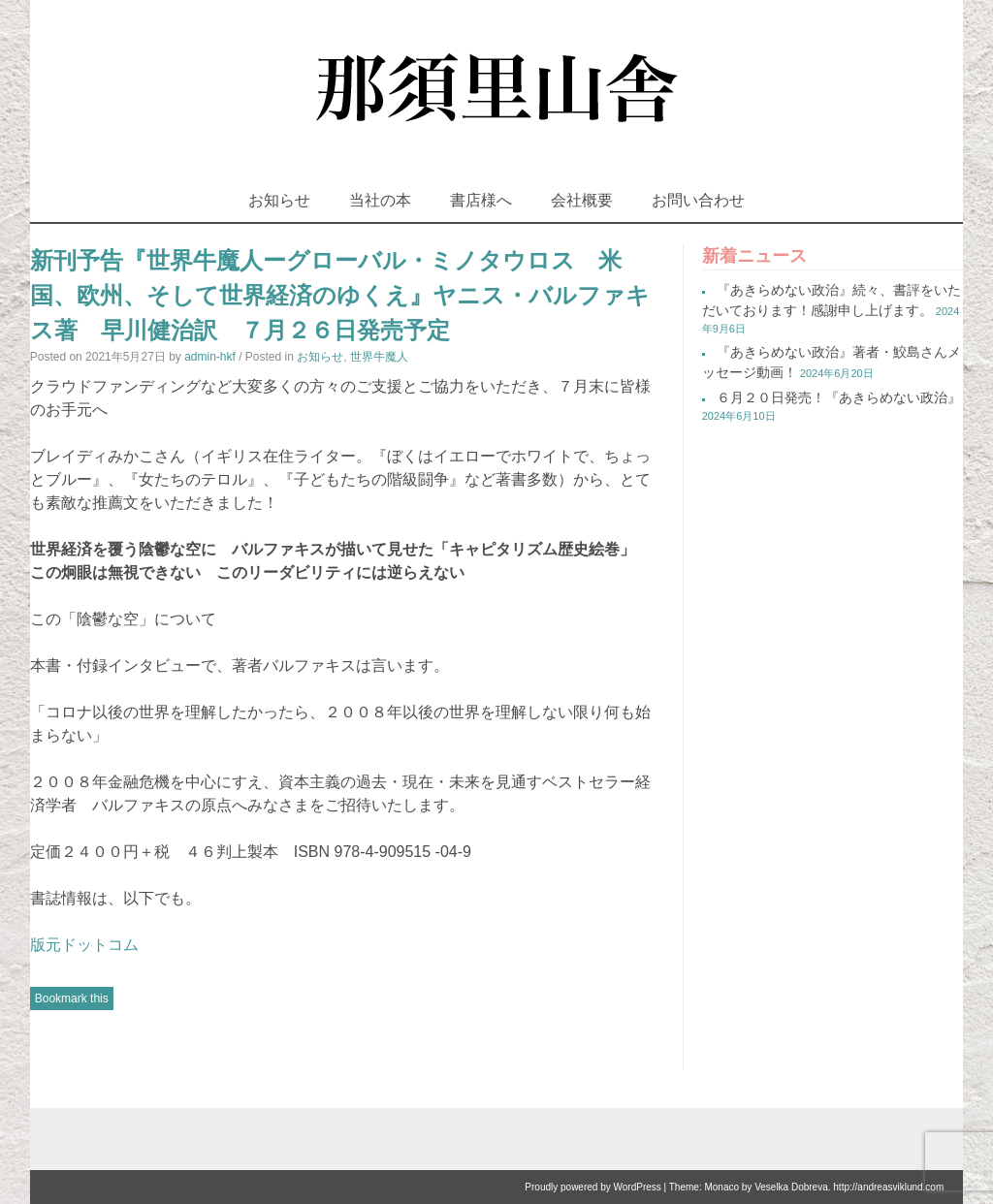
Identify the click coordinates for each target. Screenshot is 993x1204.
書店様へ (481, 200)
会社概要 (582, 200)
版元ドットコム (84, 944)
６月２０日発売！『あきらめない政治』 (839, 397)
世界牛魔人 (379, 357)
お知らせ (279, 200)
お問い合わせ (698, 200)
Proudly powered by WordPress (592, 1187)
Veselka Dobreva (791, 1187)
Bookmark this (72, 998)
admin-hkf (210, 357)
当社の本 (380, 200)
